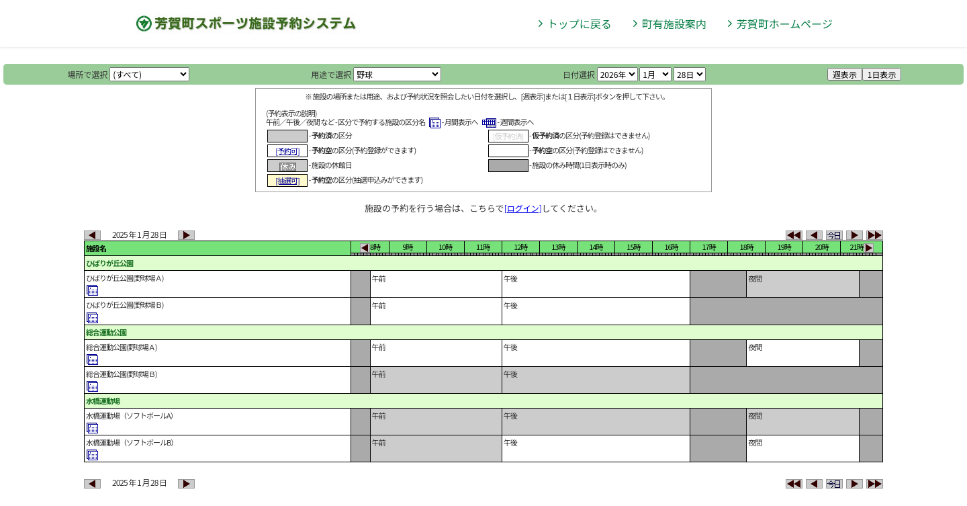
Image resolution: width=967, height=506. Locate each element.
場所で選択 (88, 74)
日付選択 (579, 74)
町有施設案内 (674, 23)
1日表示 (882, 74)
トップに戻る (579, 23)
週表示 (845, 74)
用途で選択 (331, 74)
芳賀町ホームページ (785, 23)
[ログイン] (523, 208)
